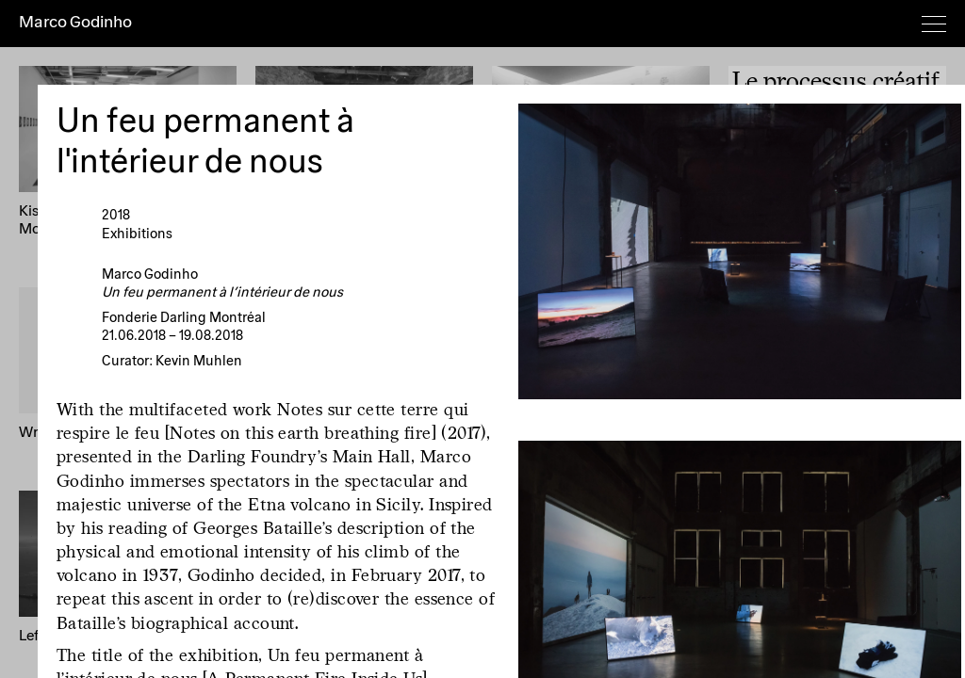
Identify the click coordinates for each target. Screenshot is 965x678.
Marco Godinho (75, 22)
